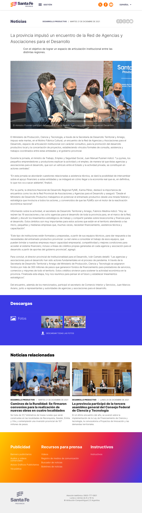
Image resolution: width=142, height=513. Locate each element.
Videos (44, 454)
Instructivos (96, 454)
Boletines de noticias (51, 466)
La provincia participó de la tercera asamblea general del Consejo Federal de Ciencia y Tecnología (101, 407)
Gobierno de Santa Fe (21, 4)
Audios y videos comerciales (18, 459)
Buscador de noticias (51, 462)
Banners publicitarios (21, 454)
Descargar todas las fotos (57, 333)
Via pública (15, 468)
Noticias (18, 21)
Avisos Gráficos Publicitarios (24, 464)
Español (124, 5)
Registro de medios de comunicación (60, 458)
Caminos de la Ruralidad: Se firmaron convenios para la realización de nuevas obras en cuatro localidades (38, 407)
